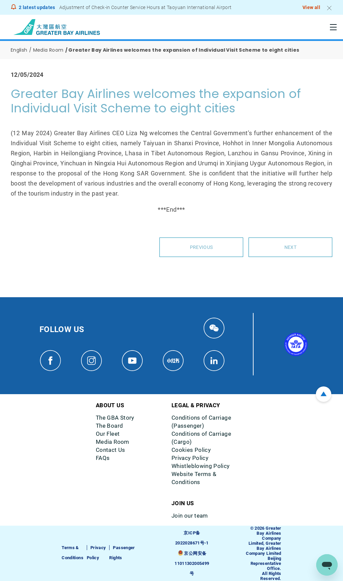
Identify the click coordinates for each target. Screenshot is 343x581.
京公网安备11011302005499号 (192, 563)
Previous (201, 247)
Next (290, 247)
